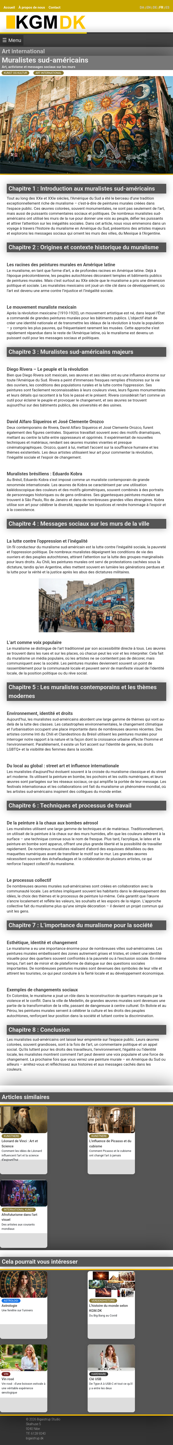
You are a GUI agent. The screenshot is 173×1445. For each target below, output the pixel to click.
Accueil (9, 7)
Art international (23, 51)
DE (155, 7)
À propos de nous (31, 7)
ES (167, 7)
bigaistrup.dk (34, 1438)
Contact (55, 7)
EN (148, 7)
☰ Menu (11, 40)
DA (142, 7)
